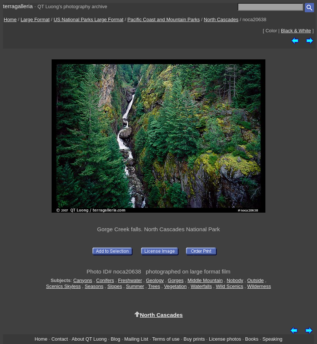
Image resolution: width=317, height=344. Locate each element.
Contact (59, 339)
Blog (115, 339)
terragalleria (18, 6)
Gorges (175, 280)
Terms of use (166, 339)
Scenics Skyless (63, 286)
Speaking (272, 339)
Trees (154, 286)
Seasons (94, 286)
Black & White (296, 30)
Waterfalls (201, 286)
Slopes (114, 286)
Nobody (235, 280)
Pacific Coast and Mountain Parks (163, 19)
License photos (225, 339)
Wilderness (259, 286)
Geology (155, 280)
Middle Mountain (205, 280)
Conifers (105, 280)
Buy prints (194, 339)
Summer (135, 286)
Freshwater (130, 280)
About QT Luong (89, 339)
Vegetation (175, 286)
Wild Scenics (229, 286)
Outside (255, 280)
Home (10, 19)
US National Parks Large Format (88, 19)
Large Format (35, 19)
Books (251, 339)
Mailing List (136, 339)
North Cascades (221, 19)
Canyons (82, 280)
